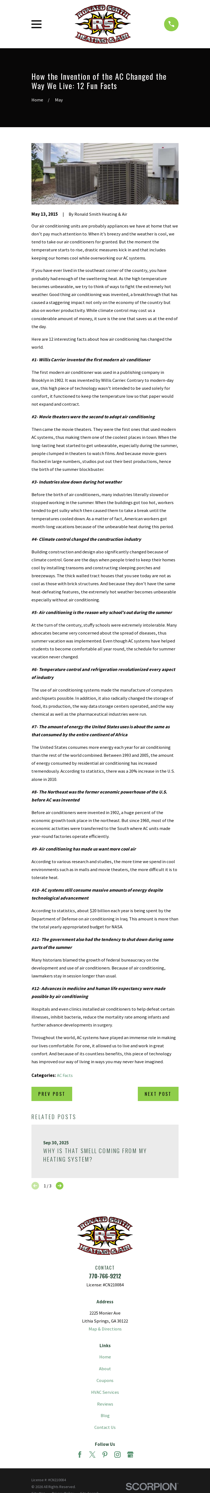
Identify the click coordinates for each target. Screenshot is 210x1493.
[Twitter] (92, 1454)
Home (105, 1357)
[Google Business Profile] (130, 1454)
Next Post (158, 1093)
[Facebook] (80, 1454)
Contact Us (105, 1427)
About (105, 1369)
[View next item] (59, 1186)
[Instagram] (117, 1454)
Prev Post (51, 1093)
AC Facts (65, 1075)
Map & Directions (105, 1329)
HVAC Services (105, 1392)
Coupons (105, 1380)
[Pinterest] (105, 1454)
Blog (105, 1415)
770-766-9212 (105, 1276)
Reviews (105, 1404)
